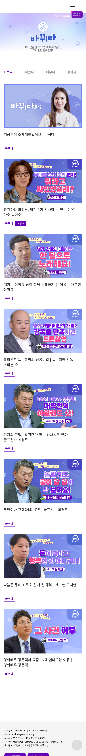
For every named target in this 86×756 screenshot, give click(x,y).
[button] (14, 72)
